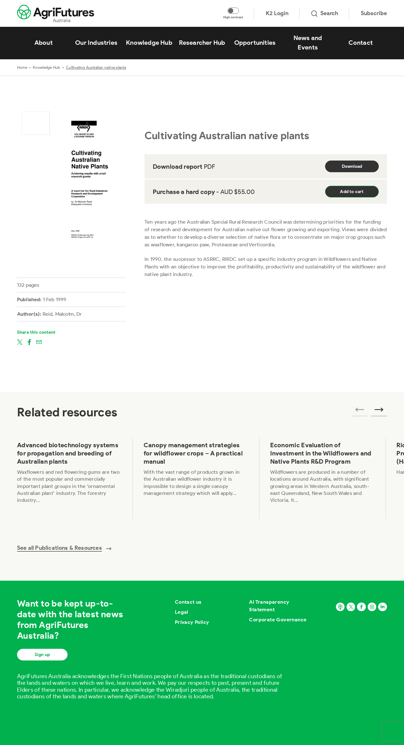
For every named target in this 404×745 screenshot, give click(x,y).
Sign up (42, 654)
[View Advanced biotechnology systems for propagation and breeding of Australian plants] (69, 478)
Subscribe (374, 13)
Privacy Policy (192, 622)
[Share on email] (39, 341)
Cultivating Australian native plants (96, 67)
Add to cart (352, 191)
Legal (181, 612)
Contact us (188, 602)
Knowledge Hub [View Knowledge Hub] (149, 42)
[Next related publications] (379, 411)
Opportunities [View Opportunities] (255, 42)
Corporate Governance (277, 620)
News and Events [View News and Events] (308, 42)
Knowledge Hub (46, 67)
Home (22, 67)
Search (324, 13)
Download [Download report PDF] (352, 166)
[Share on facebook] (29, 341)
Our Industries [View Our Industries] (96, 42)
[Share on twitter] (19, 341)
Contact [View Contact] (360, 42)
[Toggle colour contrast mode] (233, 11)
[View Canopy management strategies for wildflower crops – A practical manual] (196, 478)
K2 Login (277, 13)
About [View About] (43, 42)
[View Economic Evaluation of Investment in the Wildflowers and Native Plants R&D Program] (322, 478)
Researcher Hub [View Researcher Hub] (202, 42)
